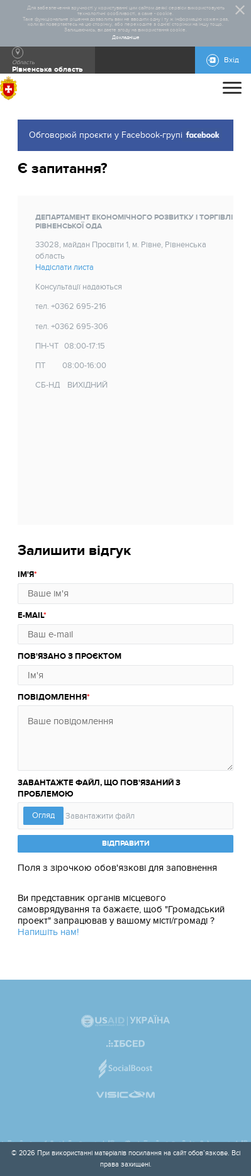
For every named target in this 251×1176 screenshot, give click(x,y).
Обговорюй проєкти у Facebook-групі (125, 135)
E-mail (30, 615)
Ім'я (26, 574)
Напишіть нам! (48, 932)
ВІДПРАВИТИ (126, 843)
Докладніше (126, 37)
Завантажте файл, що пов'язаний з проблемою (99, 788)
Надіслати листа (64, 267)
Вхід (231, 60)
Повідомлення (52, 697)
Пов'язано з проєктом (69, 656)
